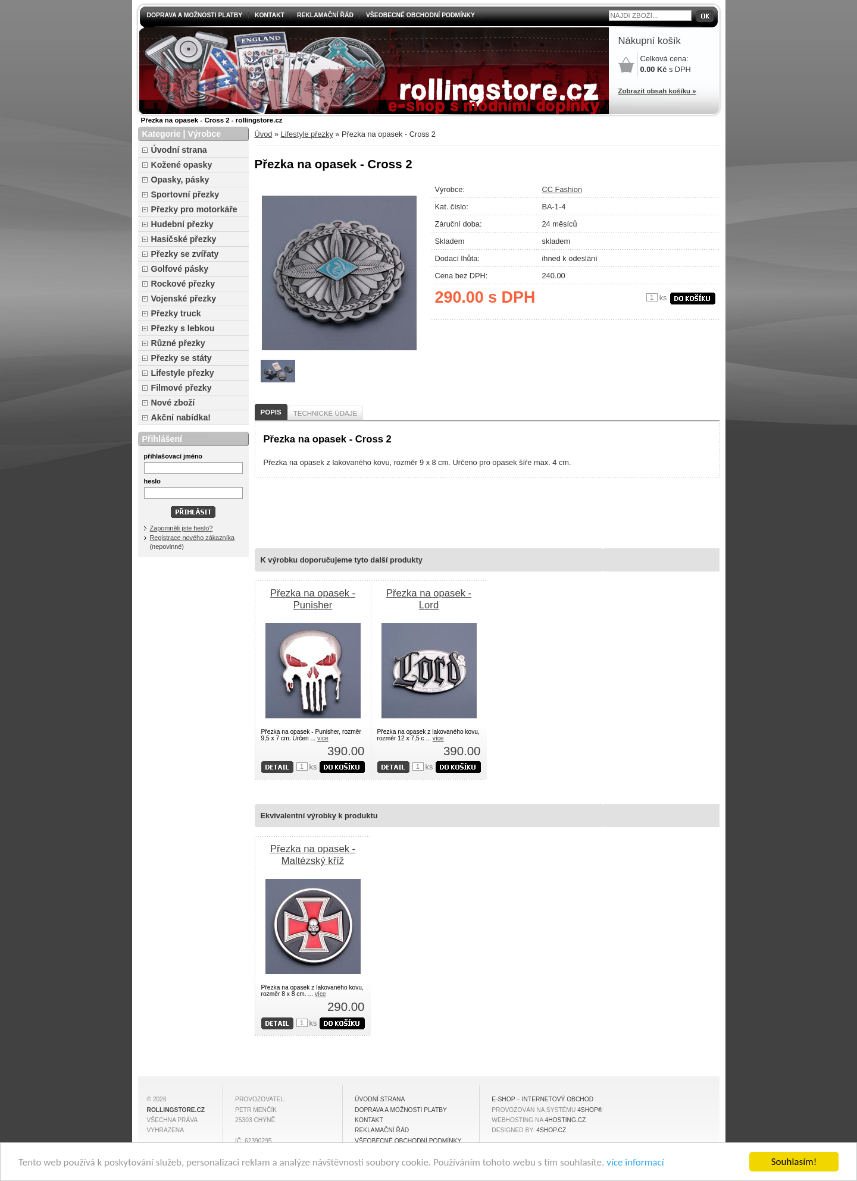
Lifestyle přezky (307, 134)
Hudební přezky (182, 224)
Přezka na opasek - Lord (428, 599)
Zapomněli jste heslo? (181, 528)
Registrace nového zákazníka (192, 537)
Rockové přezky (183, 283)
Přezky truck (176, 313)
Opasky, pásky (180, 179)
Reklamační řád (325, 15)
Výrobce (204, 134)
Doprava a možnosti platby (195, 15)
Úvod (264, 134)
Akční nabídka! (181, 417)
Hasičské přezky (184, 239)
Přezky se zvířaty (185, 254)
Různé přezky (178, 343)
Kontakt (269, 15)
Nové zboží (173, 402)
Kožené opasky (181, 164)
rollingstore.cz (176, 1110)
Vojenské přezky (184, 298)
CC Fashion (562, 189)
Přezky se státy (181, 358)
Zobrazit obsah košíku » (657, 91)
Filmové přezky (181, 387)
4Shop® (589, 1110)
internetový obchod (557, 1099)
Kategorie (161, 134)
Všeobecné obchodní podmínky (420, 15)
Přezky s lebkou (183, 328)
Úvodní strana (179, 150)
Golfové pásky (180, 269)
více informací (635, 1162)
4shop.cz (551, 1130)
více (323, 738)
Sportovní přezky (185, 194)
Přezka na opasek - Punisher (312, 599)
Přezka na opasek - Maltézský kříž (312, 854)
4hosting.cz (565, 1120)
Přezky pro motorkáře (194, 209)
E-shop (503, 1099)
